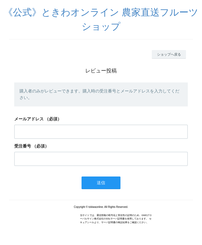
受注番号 (22, 146)
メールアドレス (29, 119)
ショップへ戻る (169, 54)
